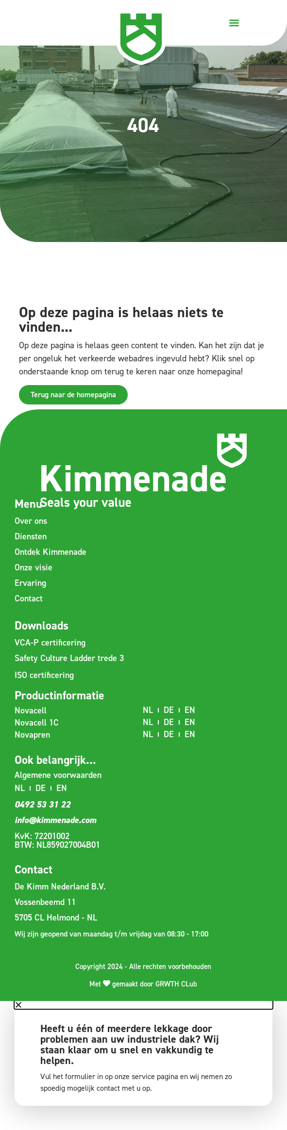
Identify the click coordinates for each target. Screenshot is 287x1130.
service (143, 1076)
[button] (234, 23)
